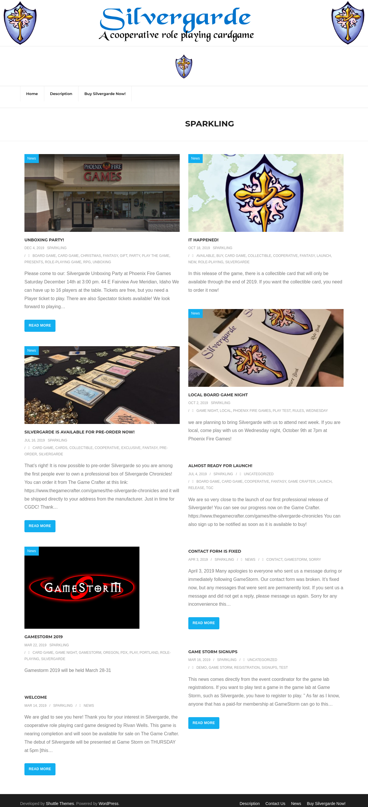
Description (249, 797)
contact (275, 554)
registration (247, 662)
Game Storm (220, 662)
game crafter (301, 476)
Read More (40, 319)
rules (298, 405)
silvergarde (237, 256)
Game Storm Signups (212, 645)
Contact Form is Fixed (214, 545)
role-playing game (63, 256)
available (205, 250)
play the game (155, 250)
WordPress (108, 797)
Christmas (91, 250)
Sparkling (57, 242)
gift (123, 250)
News (31, 152)
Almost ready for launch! (220, 459)
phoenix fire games (252, 405)
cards (61, 442)
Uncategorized (259, 468)
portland (148, 647)
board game (44, 250)
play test (282, 405)
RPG (87, 256)
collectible (259, 250)
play (133, 647)
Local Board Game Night (218, 388)
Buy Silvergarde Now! (326, 797)
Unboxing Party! (44, 233)
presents (33, 256)
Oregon (110, 647)
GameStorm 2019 (43, 630)
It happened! (203, 233)
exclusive (131, 442)
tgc (209, 482)
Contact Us (275, 797)
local (225, 405)
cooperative (285, 250)
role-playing (210, 256)
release (196, 482)
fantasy (110, 250)
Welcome (35, 691)
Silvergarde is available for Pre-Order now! (79, 426)
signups (269, 662)
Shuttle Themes (60, 797)
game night (207, 405)
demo (201, 662)
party (134, 250)
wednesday (317, 405)
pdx (124, 647)
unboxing (102, 256)
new (192, 256)
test (283, 662)
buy (219, 250)
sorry (315, 554)
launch (324, 250)
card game (68, 250)
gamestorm (295, 554)
